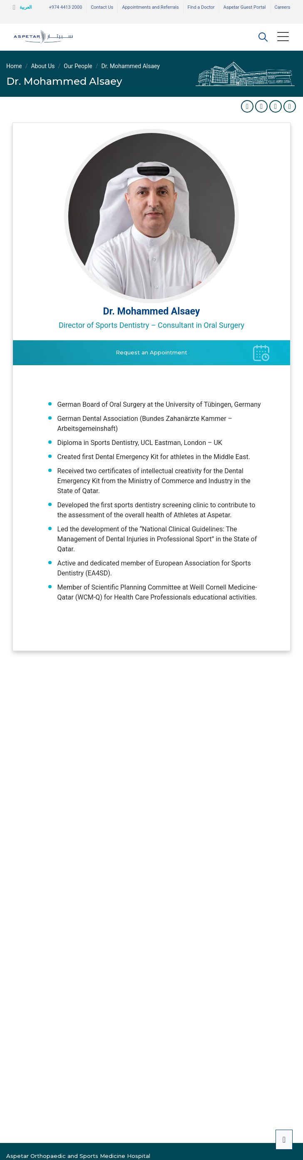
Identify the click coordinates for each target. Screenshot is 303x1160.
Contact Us (102, 7)
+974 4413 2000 (65, 7)
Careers (283, 7)
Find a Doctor (201, 7)
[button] (263, 37)
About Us (43, 66)
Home (14, 66)
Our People (78, 66)
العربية (26, 7)
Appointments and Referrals (150, 7)
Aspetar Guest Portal (245, 7)
